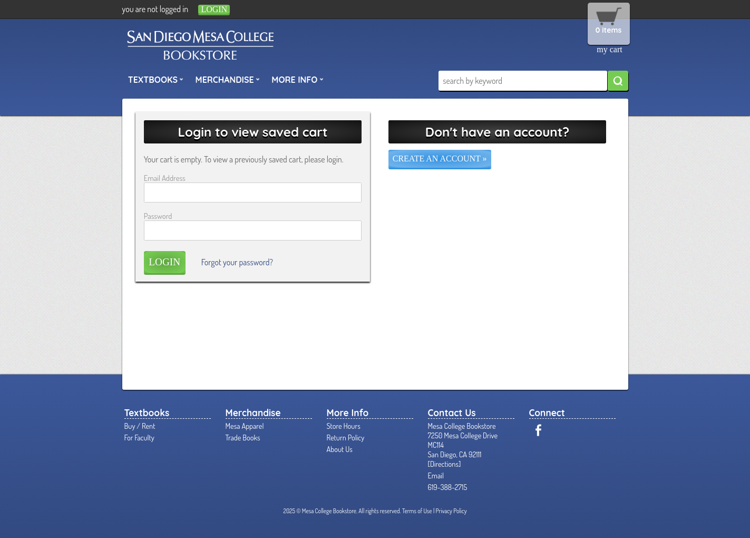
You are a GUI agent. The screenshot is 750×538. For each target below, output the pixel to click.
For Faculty (139, 437)
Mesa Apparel (245, 425)
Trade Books (243, 437)
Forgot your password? (237, 262)
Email (436, 475)
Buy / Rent (139, 425)
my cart (609, 49)
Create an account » (440, 158)
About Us (340, 449)
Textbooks (156, 79)
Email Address (165, 177)
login (214, 9)
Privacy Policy (451, 511)
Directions (444, 463)
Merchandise (228, 79)
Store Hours (344, 425)
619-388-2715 (447, 487)
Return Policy (346, 437)
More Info (297, 79)
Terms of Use (417, 511)
